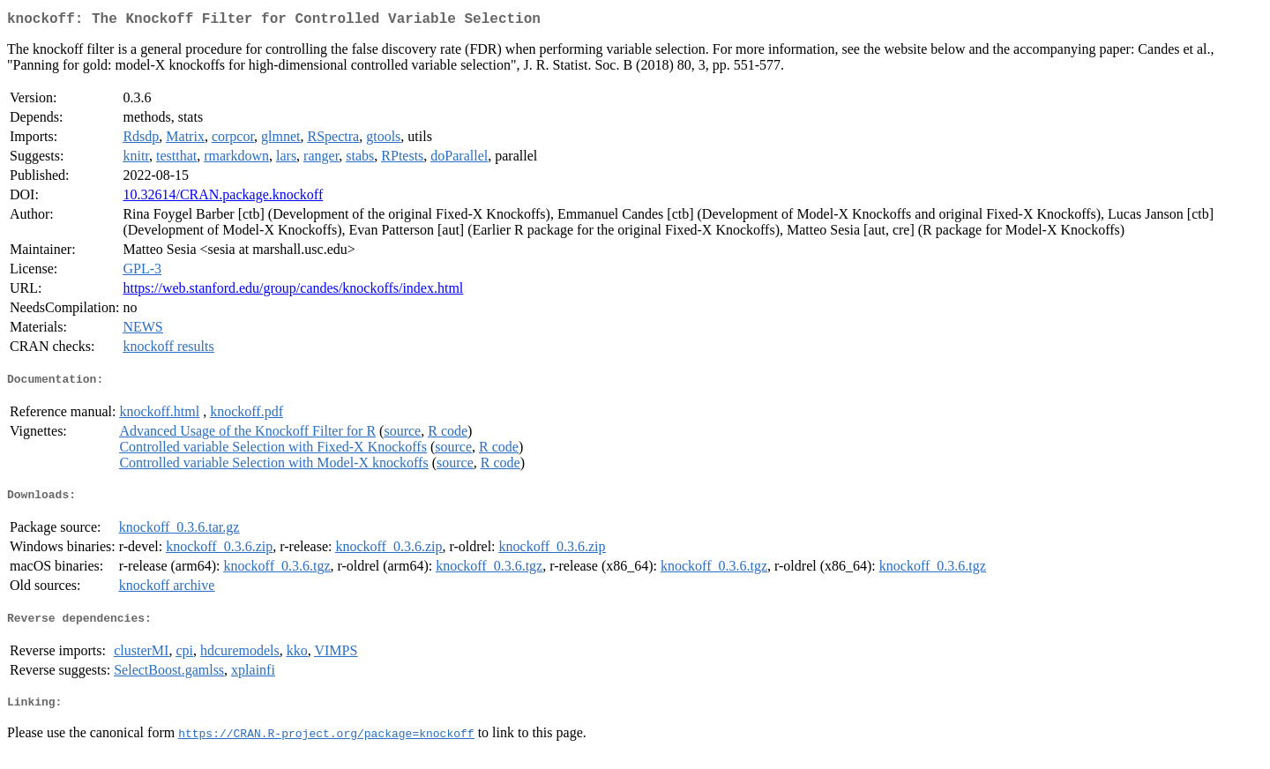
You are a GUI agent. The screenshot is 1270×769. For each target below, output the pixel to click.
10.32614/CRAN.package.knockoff (223, 197)
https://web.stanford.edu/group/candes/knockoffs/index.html (293, 291)
